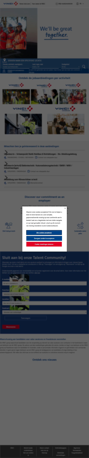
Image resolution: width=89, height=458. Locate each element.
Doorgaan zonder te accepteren (44, 238)
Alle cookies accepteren (44, 233)
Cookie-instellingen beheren (44, 244)
